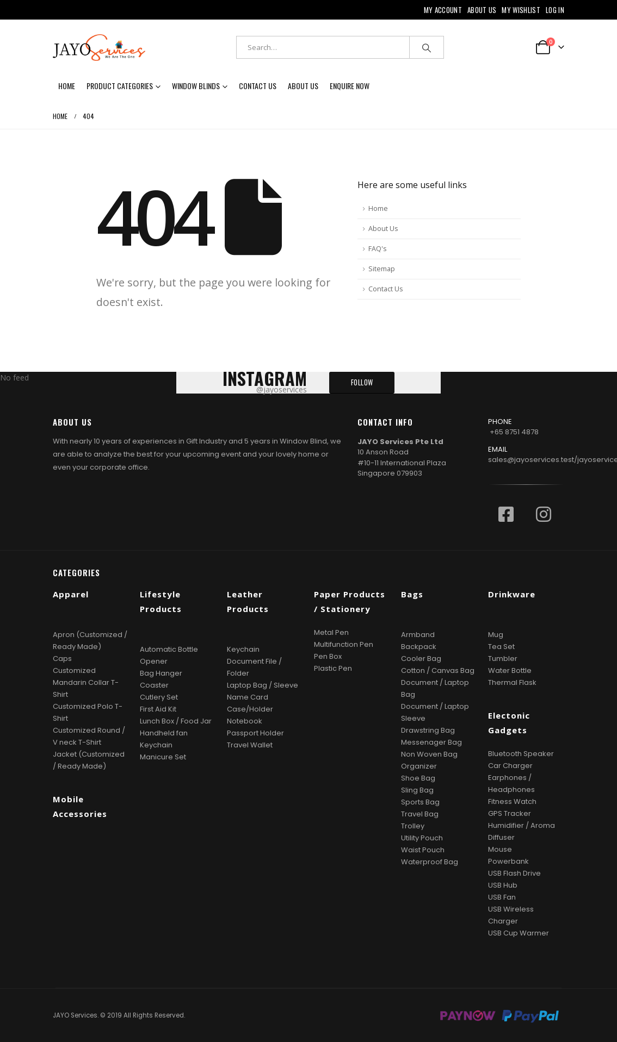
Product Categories (120, 85)
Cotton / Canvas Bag (437, 670)
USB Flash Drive (514, 873)
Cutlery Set (159, 697)
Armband (418, 634)
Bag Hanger (161, 673)
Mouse (500, 849)
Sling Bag (417, 790)
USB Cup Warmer (518, 933)
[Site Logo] (99, 47)
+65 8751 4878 (514, 432)
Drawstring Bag (428, 730)
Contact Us (257, 85)
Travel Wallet (250, 745)
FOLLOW (362, 382)
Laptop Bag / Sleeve (262, 685)
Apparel (71, 594)
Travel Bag (420, 814)
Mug (495, 634)
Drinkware (511, 594)
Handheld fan (164, 733)
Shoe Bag (418, 778)
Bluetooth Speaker (521, 753)
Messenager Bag (431, 742)
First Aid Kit (158, 709)
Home (66, 85)
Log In (555, 9)
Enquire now (349, 85)
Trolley (412, 826)
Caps (62, 658)
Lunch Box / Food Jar (176, 721)
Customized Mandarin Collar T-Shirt (86, 682)
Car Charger (510, 765)
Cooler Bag (421, 658)
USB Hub (502, 885)
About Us (482, 9)
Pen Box (328, 656)
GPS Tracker (509, 813)
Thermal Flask (512, 682)
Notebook (244, 721)
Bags (412, 594)
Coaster (154, 685)
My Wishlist (521, 9)
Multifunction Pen (343, 644)
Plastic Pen (333, 668)
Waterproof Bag (429, 862)
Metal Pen (331, 632)
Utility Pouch (422, 838)
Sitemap (381, 268)
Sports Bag (420, 802)
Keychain (156, 745)
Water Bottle (510, 670)
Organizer (419, 766)
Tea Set (501, 646)
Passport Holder (255, 733)
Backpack (418, 646)
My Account (443, 9)
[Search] (426, 47)
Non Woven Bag (429, 754)
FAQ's (377, 248)
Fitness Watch (512, 801)
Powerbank (508, 861)
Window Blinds (196, 85)
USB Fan (502, 897)
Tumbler (502, 658)
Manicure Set (163, 757)
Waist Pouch (423, 850)
